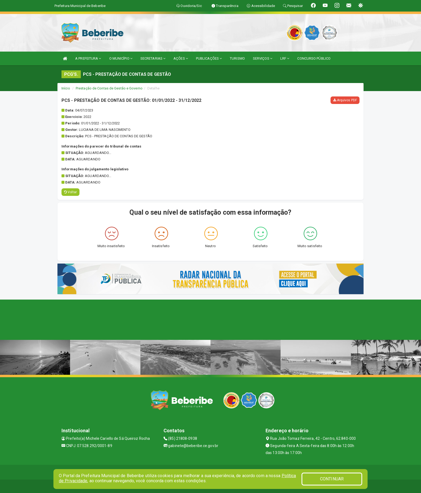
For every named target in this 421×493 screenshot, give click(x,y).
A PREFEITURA (88, 58)
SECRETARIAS (152, 58)
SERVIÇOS (262, 58)
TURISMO (237, 58)
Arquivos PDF (345, 100)
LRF (284, 58)
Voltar (70, 192)
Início (65, 88)
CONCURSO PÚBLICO (314, 58)
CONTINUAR (332, 478)
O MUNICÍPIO (120, 58)
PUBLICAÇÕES (209, 58)
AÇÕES (180, 58)
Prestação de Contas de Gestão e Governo (109, 88)
